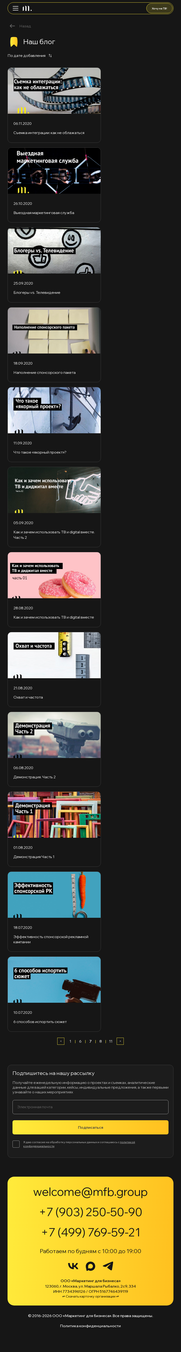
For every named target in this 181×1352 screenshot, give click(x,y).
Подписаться (90, 1127)
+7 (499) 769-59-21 (90, 1232)
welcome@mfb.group (90, 1191)
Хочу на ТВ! (159, 8)
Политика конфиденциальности (90, 1325)
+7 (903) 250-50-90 (90, 1212)
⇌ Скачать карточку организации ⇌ (90, 1296)
